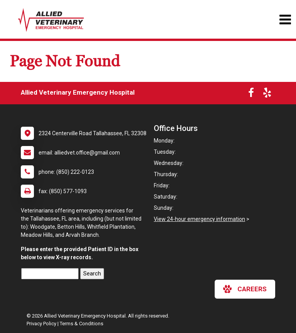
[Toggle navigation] (285, 19)
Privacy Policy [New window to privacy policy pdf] (41, 323)
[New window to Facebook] (251, 94)
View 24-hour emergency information (199, 219)
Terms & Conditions (81, 323)
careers (245, 289)
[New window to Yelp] (267, 94)
